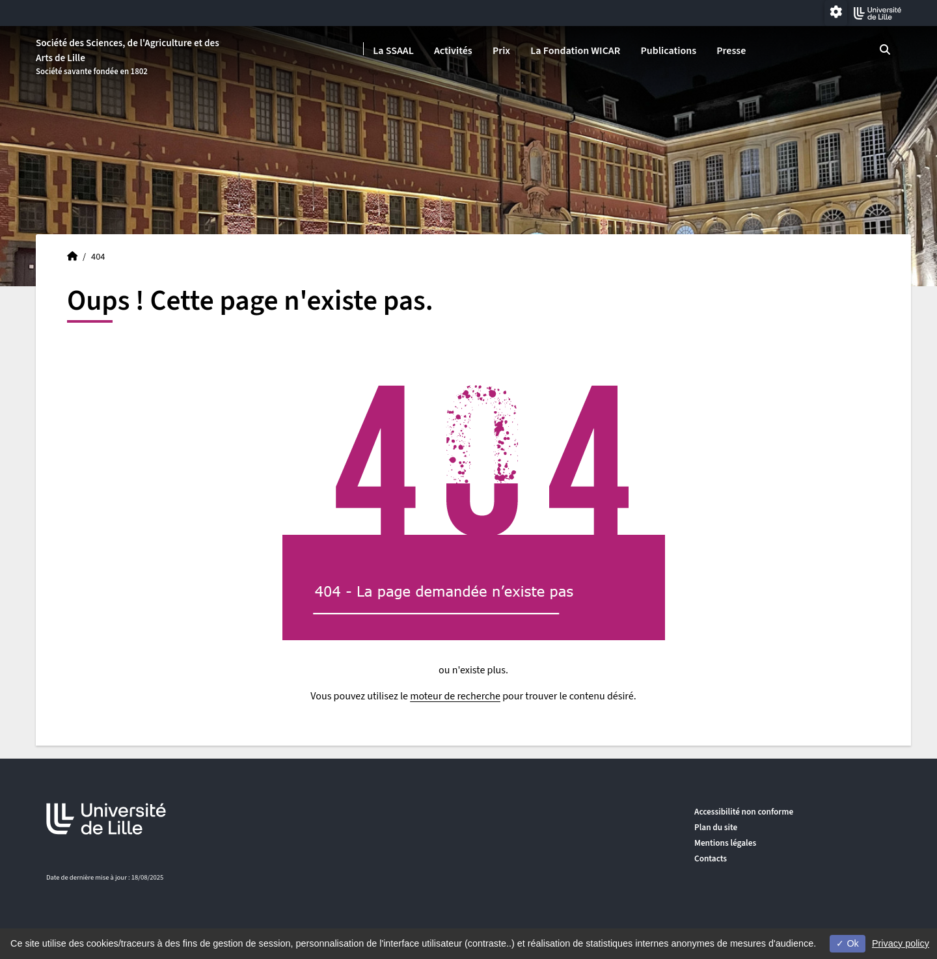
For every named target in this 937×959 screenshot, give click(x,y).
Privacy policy (900, 943)
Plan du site (715, 827)
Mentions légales (725, 843)
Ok (847, 943)
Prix (501, 51)
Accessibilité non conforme (743, 811)
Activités (453, 51)
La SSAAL (393, 51)
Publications (668, 51)
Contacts (710, 858)
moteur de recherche (455, 696)
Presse (731, 51)
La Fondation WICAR (575, 51)
